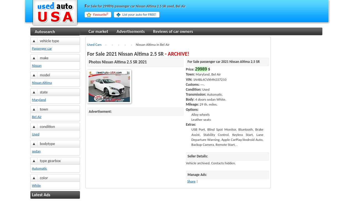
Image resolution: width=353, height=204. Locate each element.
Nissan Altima (42, 82)
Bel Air (37, 117)
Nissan (37, 65)
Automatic (39, 168)
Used (35, 134)
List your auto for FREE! (139, 14)
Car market (98, 31)
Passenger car (42, 48)
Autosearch (45, 31)
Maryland (39, 100)
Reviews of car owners (173, 31)
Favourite (100, 14)
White (36, 185)
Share (191, 181)
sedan (36, 151)
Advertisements (131, 31)
